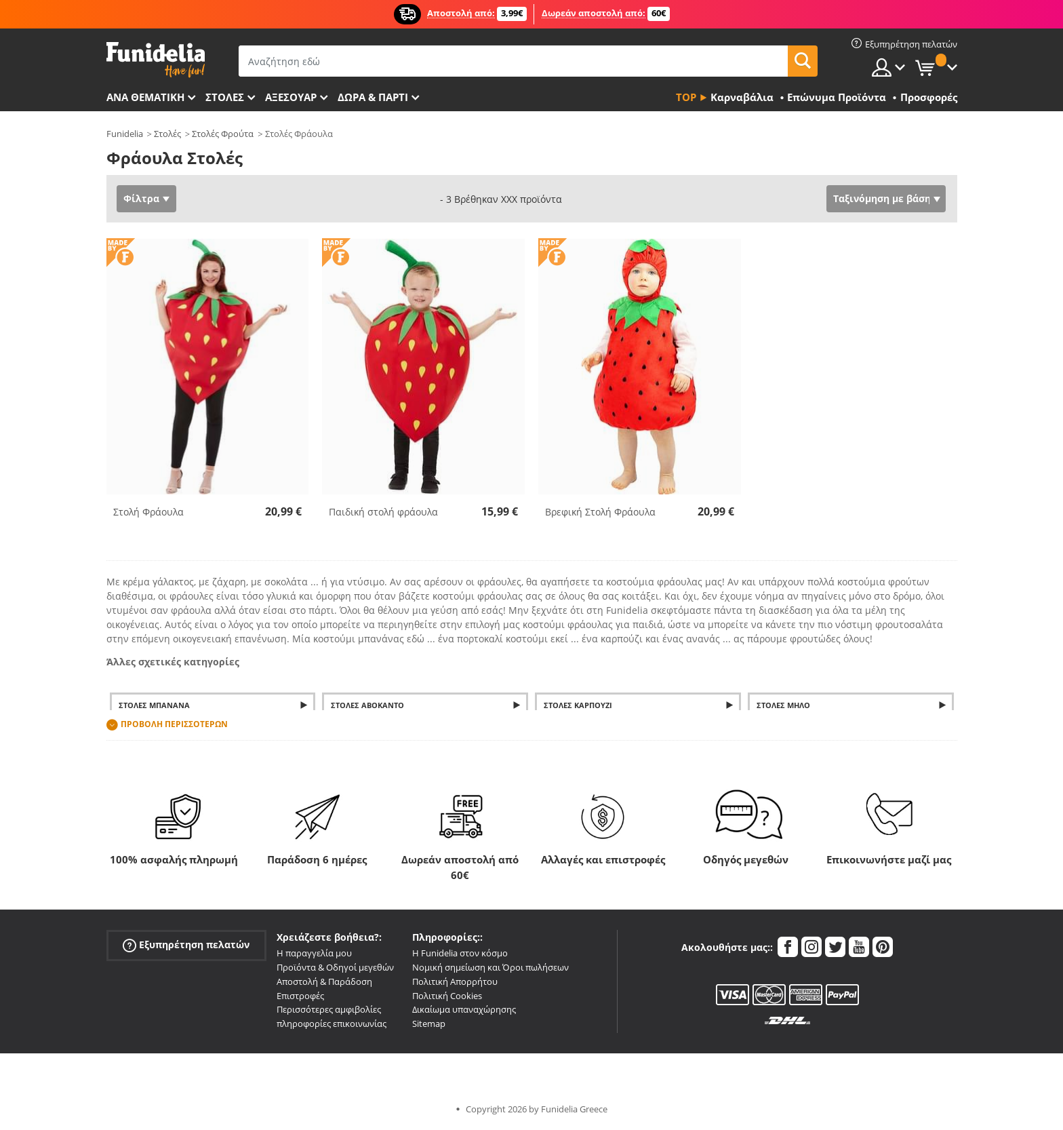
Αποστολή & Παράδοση (324, 981)
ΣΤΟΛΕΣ (224, 97)
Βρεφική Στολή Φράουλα (600, 511)
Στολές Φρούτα (223, 134)
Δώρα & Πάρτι (373, 97)
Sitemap (428, 1023)
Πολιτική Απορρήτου (455, 981)
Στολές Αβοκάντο (367, 705)
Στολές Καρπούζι (578, 705)
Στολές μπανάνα (154, 705)
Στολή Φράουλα (148, 511)
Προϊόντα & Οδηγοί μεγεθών (335, 967)
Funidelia (124, 134)
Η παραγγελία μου (314, 953)
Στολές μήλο (783, 705)
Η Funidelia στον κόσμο (460, 953)
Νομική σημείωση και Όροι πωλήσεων (490, 967)
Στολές (167, 134)
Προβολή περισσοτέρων (174, 724)
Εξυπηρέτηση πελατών (186, 945)
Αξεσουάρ (291, 97)
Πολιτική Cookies (447, 996)
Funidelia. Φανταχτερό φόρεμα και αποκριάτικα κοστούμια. (155, 60)
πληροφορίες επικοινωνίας (331, 1023)
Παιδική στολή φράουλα (383, 511)
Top (686, 97)
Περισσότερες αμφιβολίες (329, 1009)
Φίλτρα (141, 198)
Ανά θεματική (145, 97)
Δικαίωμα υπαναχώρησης (464, 1009)
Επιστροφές (300, 996)
